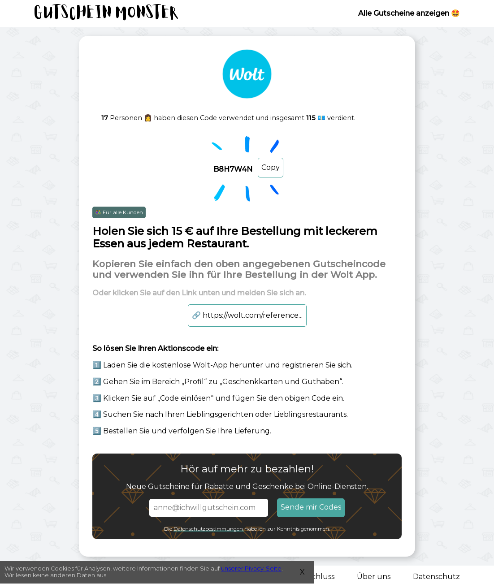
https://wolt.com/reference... (247, 315)
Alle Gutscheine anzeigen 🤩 (409, 13)
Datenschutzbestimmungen (208, 529)
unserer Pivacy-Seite (251, 568)
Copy (270, 167)
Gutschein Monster (106, 13)
